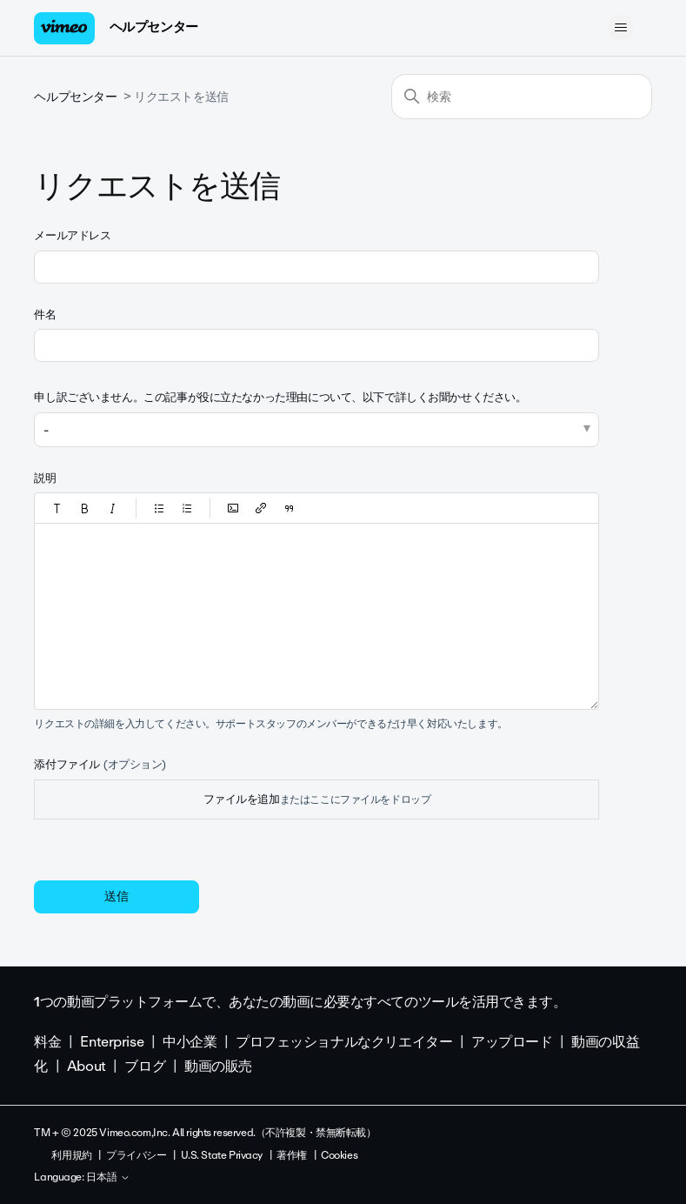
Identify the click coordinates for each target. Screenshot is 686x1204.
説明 (45, 478)
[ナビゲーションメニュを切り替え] (621, 28)
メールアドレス (72, 235)
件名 (45, 314)
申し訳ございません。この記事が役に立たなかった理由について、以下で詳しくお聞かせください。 (280, 397)
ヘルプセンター (154, 27)
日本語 (108, 1178)
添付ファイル (100, 764)
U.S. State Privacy (222, 1155)
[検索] (521, 96)
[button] (57, 508)
